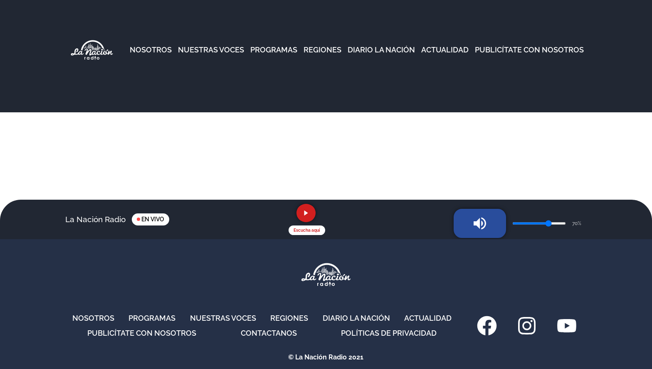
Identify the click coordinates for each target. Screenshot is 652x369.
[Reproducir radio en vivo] (306, 213)
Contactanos (269, 333)
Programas (151, 318)
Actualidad (428, 318)
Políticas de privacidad (389, 333)
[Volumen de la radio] (539, 223)
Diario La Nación (356, 318)
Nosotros (93, 318)
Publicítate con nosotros (141, 333)
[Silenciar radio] (480, 223)
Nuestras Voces (223, 318)
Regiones (289, 318)
